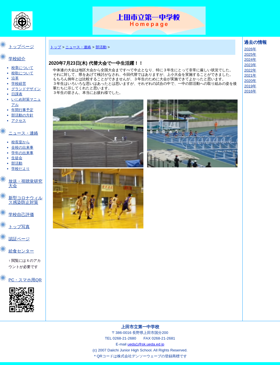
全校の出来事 (22, 147)
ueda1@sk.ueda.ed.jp (146, 344)
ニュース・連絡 (23, 133)
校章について (22, 68)
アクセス (18, 120)
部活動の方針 (22, 115)
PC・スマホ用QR (25, 280)
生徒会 (16, 158)
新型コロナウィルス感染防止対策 (25, 200)
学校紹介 (16, 59)
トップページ (21, 46)
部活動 (16, 163)
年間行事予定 (22, 110)
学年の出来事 (22, 153)
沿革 (15, 78)
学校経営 (18, 83)
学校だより (20, 169)
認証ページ (19, 239)
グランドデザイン (26, 89)
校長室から (20, 142)
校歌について (22, 73)
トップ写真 (19, 226)
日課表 (16, 94)
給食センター (21, 251)
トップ (55, 47)
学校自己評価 (21, 214)
